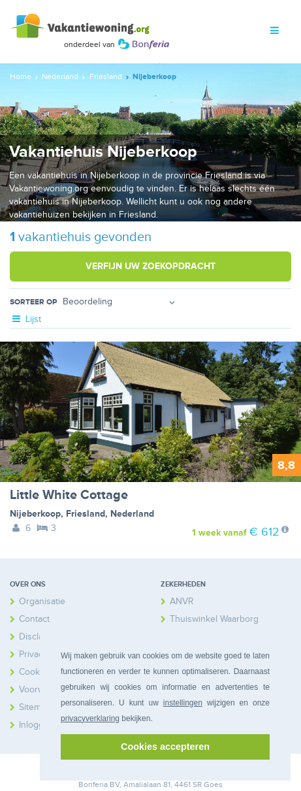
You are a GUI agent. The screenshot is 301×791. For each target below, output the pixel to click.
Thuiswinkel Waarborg (214, 618)
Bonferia (93, 785)
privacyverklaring (90, 718)
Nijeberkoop (35, 513)
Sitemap (35, 707)
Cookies (35, 671)
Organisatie (42, 601)
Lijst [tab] (25, 319)
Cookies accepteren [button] (165, 746)
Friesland (85, 513)
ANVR (182, 601)
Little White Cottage (69, 495)
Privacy (33, 654)
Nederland (132, 513)
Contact (34, 618)
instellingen (182, 702)
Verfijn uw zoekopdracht (150, 266)
